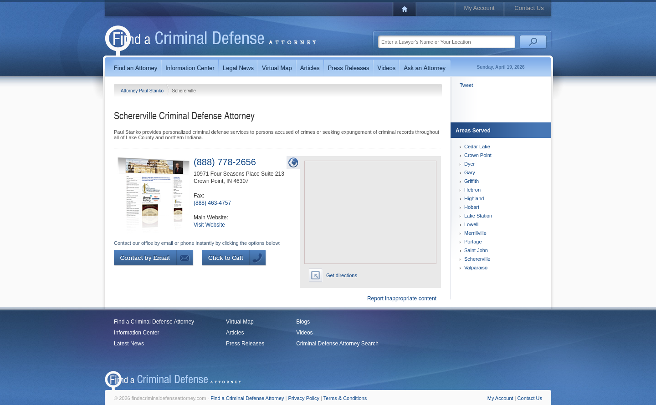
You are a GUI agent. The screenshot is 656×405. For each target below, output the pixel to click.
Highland (474, 198)
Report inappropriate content (401, 298)
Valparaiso (475, 267)
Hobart (471, 207)
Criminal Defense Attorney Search (337, 343)
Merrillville (475, 233)
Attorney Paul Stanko (143, 90)
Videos (304, 332)
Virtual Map (239, 322)
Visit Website (209, 225)
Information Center (136, 332)
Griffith (471, 181)
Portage (473, 241)
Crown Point (478, 155)
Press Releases (245, 343)
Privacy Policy (303, 398)
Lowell (471, 224)
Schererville (477, 259)
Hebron (472, 189)
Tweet (466, 85)
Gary (469, 172)
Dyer (469, 164)
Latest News (129, 343)
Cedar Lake (477, 146)
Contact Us (528, 8)
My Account (479, 8)
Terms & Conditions (345, 398)
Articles (235, 332)
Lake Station (478, 215)
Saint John (476, 250)
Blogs (303, 322)
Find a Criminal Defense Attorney (154, 322)
